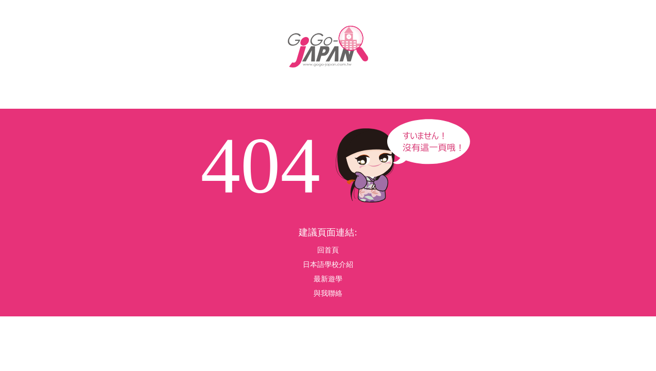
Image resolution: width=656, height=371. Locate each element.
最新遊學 (328, 279)
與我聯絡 (328, 293)
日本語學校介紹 (328, 264)
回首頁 (328, 250)
